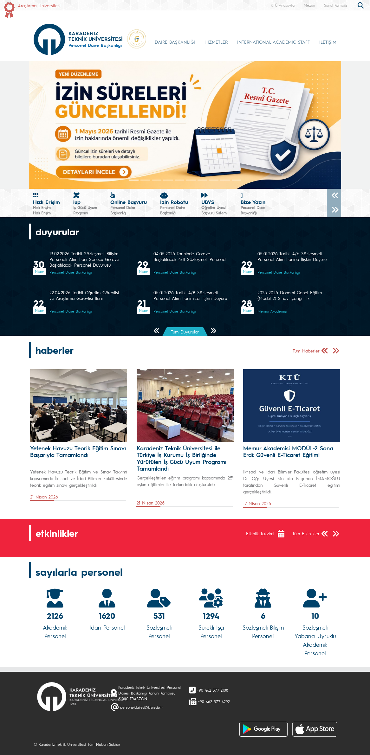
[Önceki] (334, 196)
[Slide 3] (168, 180)
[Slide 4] (179, 180)
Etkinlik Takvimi (260, 533)
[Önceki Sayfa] (156, 331)
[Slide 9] (236, 180)
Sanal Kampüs (335, 5)
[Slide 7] (213, 180)
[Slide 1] (145, 180)
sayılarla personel (79, 571)
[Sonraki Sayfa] (213, 331)
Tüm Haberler (306, 350)
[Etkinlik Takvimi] (284, 534)
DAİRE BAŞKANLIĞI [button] (175, 42)
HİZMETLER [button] (216, 42)
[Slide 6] (202, 180)
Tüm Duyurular (185, 331)
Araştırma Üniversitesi (39, 5)
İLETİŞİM (327, 42)
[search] (361, 5)
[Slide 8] (225, 180)
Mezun (309, 5)
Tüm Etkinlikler (306, 533)
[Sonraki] (334, 210)
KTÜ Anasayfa (283, 5)
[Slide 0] (134, 180)
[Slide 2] (156, 180)
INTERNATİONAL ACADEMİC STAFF (273, 42)
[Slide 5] (191, 180)
